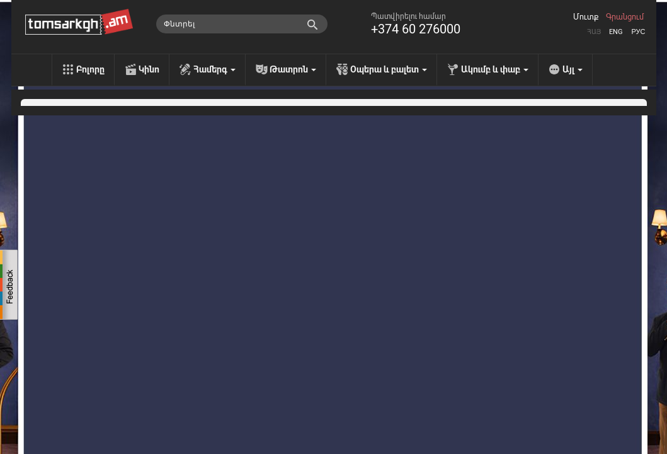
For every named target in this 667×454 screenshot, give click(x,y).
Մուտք (585, 17)
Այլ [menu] (572, 69)
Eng (616, 32)
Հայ (594, 32)
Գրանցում (625, 17)
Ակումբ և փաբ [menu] (494, 69)
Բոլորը (90, 69)
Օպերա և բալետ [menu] (388, 69)
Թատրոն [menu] (293, 69)
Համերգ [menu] (214, 69)
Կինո (149, 69)
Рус (638, 32)
